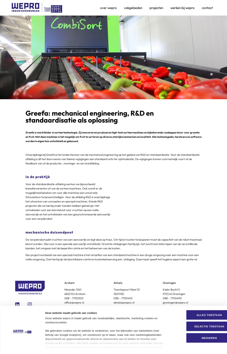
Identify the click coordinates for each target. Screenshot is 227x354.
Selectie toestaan (198, 312)
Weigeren (198, 324)
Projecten (156, 8)
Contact (207, 8)
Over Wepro (108, 8)
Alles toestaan (198, 301)
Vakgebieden (133, 8)
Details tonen (186, 347)
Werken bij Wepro (182, 8)
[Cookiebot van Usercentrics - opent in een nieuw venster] (22, 347)
